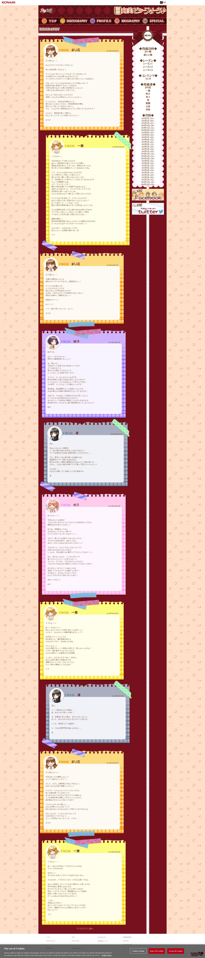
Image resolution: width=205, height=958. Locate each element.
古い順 (148, 51)
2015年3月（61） (148, 118)
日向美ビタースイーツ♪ (140, 11)
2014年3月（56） (148, 146)
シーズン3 (148, 70)
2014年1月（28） (148, 151)
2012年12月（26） (148, 182)
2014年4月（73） (148, 144)
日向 (148, 109)
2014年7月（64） (148, 137)
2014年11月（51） (148, 127)
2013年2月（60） (148, 177)
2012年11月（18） (148, 184)
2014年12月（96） (148, 125)
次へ (89, 928)
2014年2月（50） (148, 149)
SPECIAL (154, 21)
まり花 (148, 87)
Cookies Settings (76, 948)
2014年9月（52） (148, 132)
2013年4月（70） (148, 172)
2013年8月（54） (148, 163)
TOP (48, 21)
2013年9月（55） (148, 160)
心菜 (148, 106)
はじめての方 (101, 937)
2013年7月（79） (148, 165)
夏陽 (148, 103)
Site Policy (126, 941)
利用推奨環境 (127, 937)
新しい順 (148, 54)
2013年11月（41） (148, 156)
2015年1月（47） (148, 123)
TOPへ (197, 954)
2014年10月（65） (148, 130)
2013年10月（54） (148, 158)
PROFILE (101, 21)
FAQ (73, 937)
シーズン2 (148, 66)
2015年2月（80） (148, 120)
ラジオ (148, 78)
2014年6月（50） (148, 139)
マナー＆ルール (127, 944)
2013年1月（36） (148, 179)
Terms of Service (50, 941)
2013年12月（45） (148, 153)
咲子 (148, 93)
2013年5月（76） (148, 170)
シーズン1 (148, 63)
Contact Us (49, 948)
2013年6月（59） (148, 168)
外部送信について (103, 941)
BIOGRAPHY (127, 21)
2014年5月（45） (148, 142)
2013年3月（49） (148, 175)
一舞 (148, 90)
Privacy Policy (76, 941)
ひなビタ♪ (46, 10)
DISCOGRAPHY (74, 21)
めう (148, 97)
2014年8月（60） (148, 135)
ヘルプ (48, 937)
